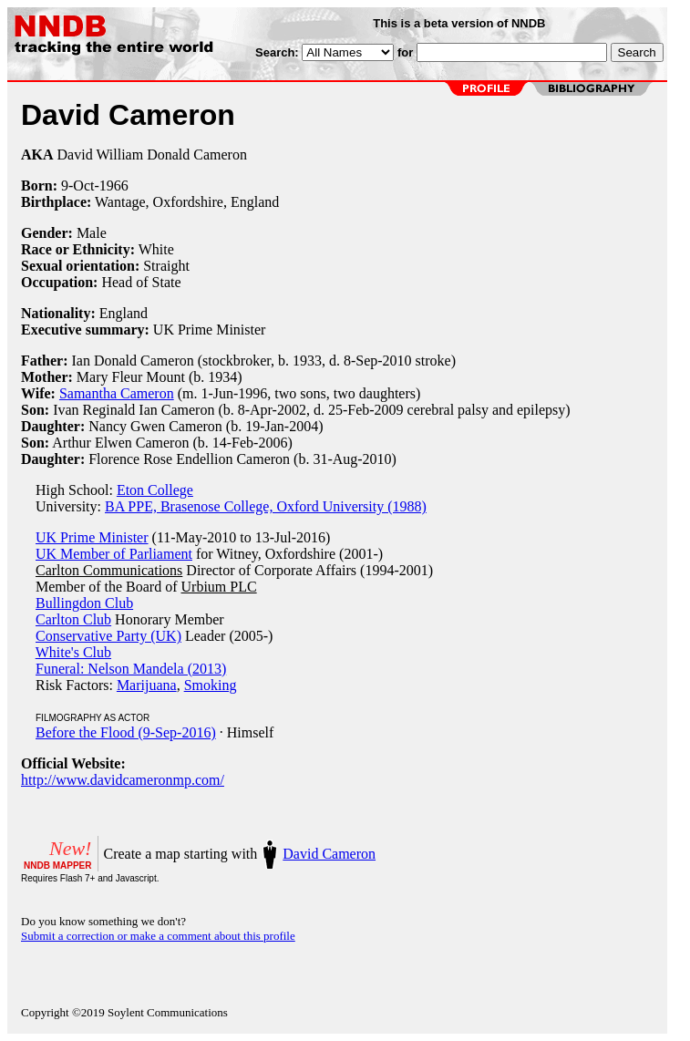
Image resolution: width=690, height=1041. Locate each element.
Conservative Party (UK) (108, 636)
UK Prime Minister (92, 537)
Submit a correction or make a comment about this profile (158, 936)
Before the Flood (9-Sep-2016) (126, 732)
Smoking (210, 685)
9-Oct (77, 185)
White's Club (73, 652)
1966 (114, 185)
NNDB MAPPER (57, 866)
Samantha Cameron (116, 393)
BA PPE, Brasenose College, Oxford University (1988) (266, 506)
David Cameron (329, 853)
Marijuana (147, 685)
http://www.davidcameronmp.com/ (122, 780)
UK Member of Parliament (114, 554)
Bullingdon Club (84, 603)
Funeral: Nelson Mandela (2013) (131, 668)
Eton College (155, 490)
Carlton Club (73, 619)
